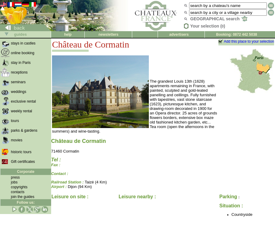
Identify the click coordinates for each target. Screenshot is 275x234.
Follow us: (25, 202)
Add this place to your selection (249, 41)
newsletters (108, 34)
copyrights (19, 187)
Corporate (25, 172)
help (68, 34)
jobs (14, 182)
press (15, 177)
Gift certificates (23, 162)
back (12, 28)
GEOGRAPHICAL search (218, 18)
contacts (18, 192)
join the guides (22, 197)
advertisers (179, 34)
